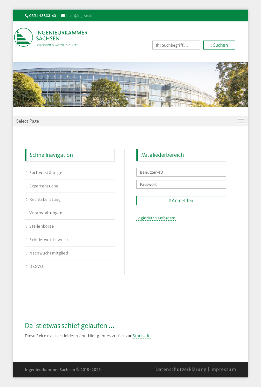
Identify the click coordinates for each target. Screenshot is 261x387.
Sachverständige (45, 172)
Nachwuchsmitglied (48, 253)
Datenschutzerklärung (181, 369)
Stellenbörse (41, 226)
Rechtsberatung (45, 199)
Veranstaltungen (45, 212)
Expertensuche (43, 186)
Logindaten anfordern (156, 218)
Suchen (219, 45)
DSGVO (36, 266)
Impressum (223, 369)
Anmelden (181, 200)
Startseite (142, 335)
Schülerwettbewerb (48, 239)
